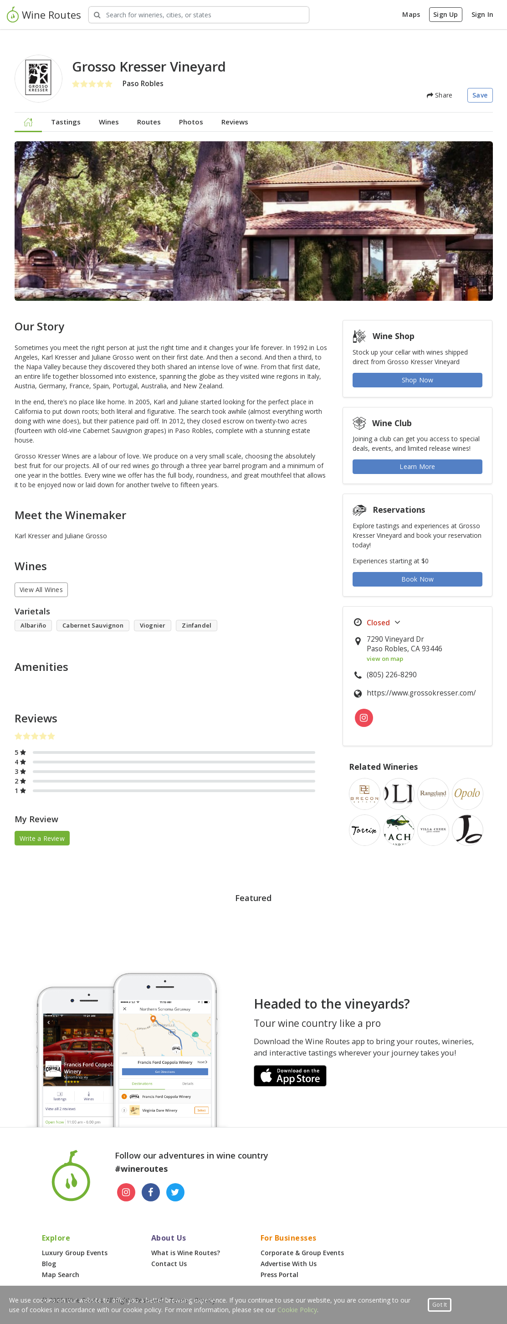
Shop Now (418, 380)
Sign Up (445, 14)
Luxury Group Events (75, 1252)
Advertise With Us (289, 1263)
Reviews (234, 121)
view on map (385, 658)
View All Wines (41, 589)
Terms (179, 1300)
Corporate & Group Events (302, 1252)
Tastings (66, 121)
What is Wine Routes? (185, 1252)
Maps (411, 14)
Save (479, 95)
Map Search (60, 1274)
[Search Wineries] (198, 14)
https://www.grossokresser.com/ (421, 693)
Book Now (417, 579)
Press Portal (279, 1274)
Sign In (482, 14)
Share (439, 95)
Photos (191, 121)
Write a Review (42, 838)
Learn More (417, 466)
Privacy (205, 1300)
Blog (49, 1263)
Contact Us (169, 1263)
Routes (149, 121)
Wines (109, 121)
